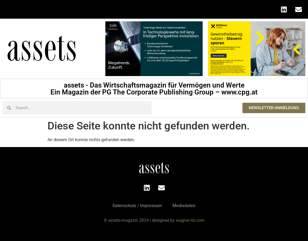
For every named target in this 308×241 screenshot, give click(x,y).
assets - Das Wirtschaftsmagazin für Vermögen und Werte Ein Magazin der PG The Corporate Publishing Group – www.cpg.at (154, 88)
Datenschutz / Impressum (137, 205)
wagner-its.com (190, 220)
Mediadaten (184, 205)
